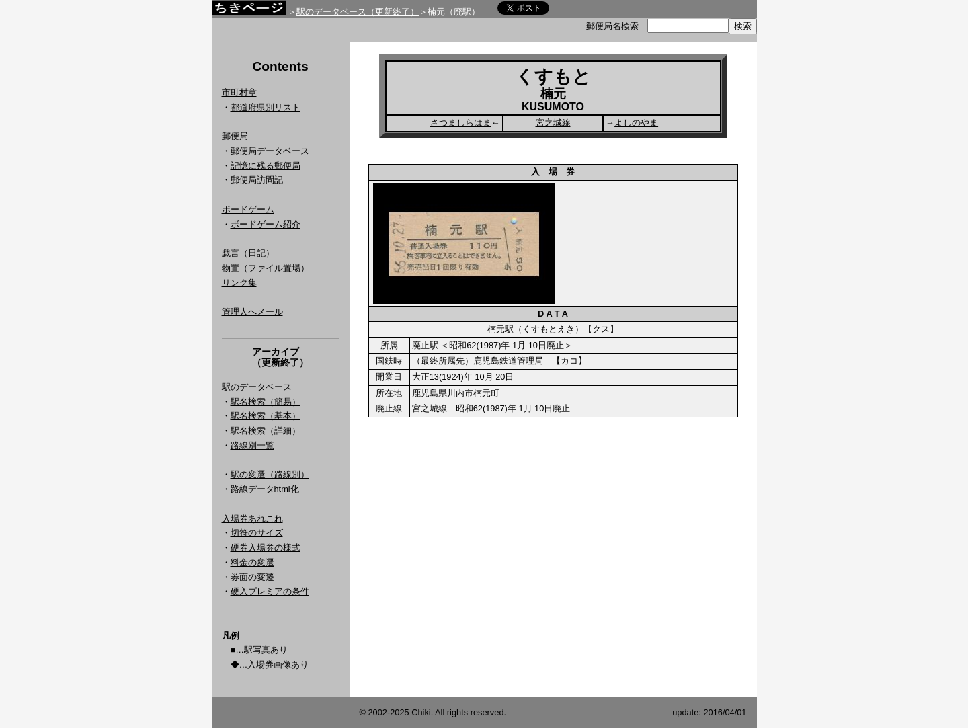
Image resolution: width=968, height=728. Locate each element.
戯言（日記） (248, 253)
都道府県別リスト (265, 107)
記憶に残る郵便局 (265, 166)
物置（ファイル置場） (265, 268)
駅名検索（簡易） (265, 402)
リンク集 (239, 283)
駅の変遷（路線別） (270, 474)
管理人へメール (252, 312)
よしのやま (636, 123)
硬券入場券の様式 (265, 547)
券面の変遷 (252, 577)
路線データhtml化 (265, 489)
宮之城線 (553, 123)
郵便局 (235, 136)
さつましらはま (460, 123)
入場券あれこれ (252, 519)
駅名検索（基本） (265, 416)
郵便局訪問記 (257, 180)
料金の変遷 (252, 562)
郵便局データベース (270, 151)
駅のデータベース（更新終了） (357, 12)
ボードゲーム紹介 (265, 224)
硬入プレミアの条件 (270, 591)
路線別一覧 (252, 445)
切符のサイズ (257, 533)
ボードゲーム (248, 209)
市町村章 (239, 92)
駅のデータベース (257, 387)
